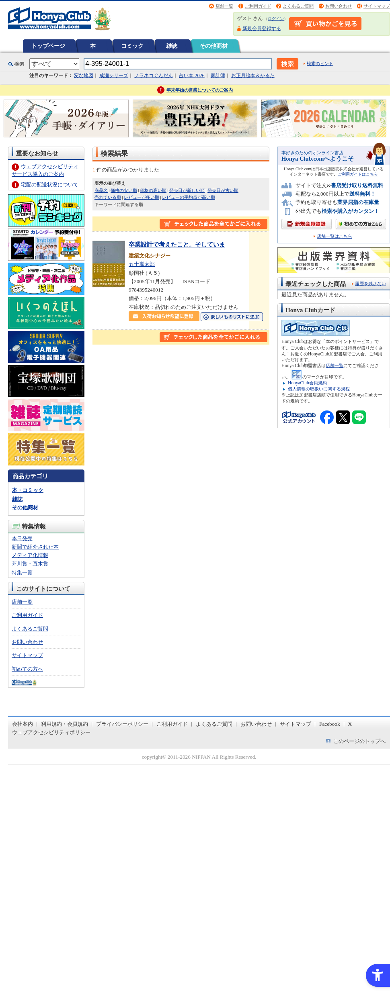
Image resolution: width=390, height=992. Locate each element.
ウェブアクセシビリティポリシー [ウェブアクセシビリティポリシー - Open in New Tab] (51, 732)
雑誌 (171, 46)
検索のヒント (320, 63)
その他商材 (213, 46)
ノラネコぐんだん (153, 75)
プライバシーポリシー (122, 724)
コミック (132, 46)
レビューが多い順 (141, 197)
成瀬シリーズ (113, 75)
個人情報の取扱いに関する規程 (319, 388)
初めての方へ (27, 669)
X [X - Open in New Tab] (350, 724)
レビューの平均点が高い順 (188, 197)
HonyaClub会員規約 (307, 382)
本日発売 (22, 538)
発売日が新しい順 (187, 190)
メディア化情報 (30, 555)
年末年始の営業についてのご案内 (199, 90)
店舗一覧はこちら (334, 236)
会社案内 (22, 724)
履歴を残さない (370, 283)
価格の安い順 (124, 190)
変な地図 (83, 75)
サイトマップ (376, 6)
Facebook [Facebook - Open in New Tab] (329, 724)
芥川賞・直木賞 (30, 564)
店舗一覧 (224, 6)
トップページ (48, 46)
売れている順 (107, 197)
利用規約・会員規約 (64, 724)
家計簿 (218, 75)
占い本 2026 (191, 75)
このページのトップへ (359, 741)
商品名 (101, 190)
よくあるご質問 (298, 6)
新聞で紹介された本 (35, 547)
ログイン (276, 18)
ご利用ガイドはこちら (358, 174)
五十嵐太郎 (142, 264)
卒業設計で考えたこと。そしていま (177, 244)
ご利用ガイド (258, 6)
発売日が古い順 (222, 190)
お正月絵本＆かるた (253, 75)
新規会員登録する (261, 28)
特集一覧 (22, 572)
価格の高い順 (153, 190)
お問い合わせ (338, 6)
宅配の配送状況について (49, 185)
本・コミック (27, 490)
